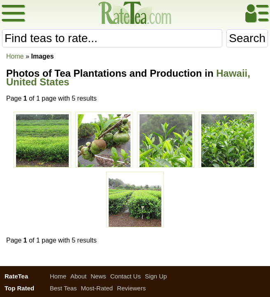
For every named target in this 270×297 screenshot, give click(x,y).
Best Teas (63, 288)
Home (15, 56)
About (78, 276)
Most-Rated (97, 288)
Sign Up (156, 276)
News (98, 276)
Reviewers (131, 288)
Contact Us (125, 276)
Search (247, 38)
